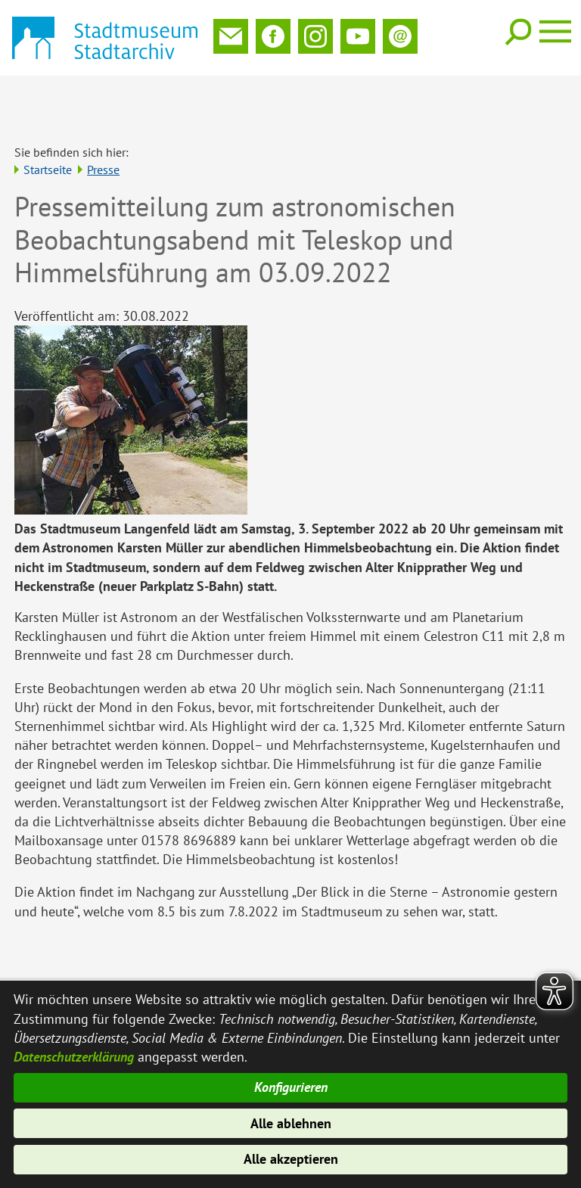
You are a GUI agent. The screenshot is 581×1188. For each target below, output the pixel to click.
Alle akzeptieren (291, 1159)
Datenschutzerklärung (74, 1054)
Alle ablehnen (290, 1122)
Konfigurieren (291, 1086)
